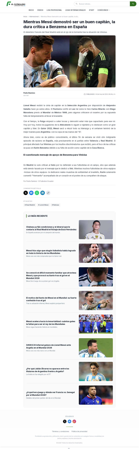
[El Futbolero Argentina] (16, 3)
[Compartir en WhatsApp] (37, 193)
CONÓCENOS (104, 10)
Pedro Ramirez (29, 93)
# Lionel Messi (43, 205)
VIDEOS (40, 10)
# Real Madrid (30, 205)
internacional (34, 16)
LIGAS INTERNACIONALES (75, 10)
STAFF (91, 10)
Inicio (25, 16)
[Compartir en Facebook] (31, 193)
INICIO (31, 10)
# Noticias (55, 205)
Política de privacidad (79, 431)
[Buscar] (133, 3)
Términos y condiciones (60, 431)
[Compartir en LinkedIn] (42, 193)
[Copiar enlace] (48, 193)
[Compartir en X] (25, 193)
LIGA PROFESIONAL (54, 10)
